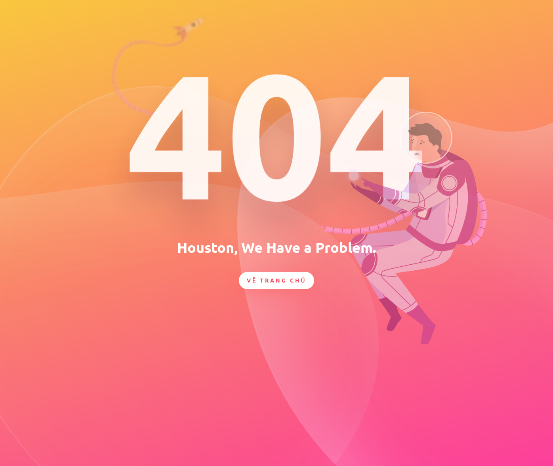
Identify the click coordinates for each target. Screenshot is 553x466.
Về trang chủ (276, 280)
